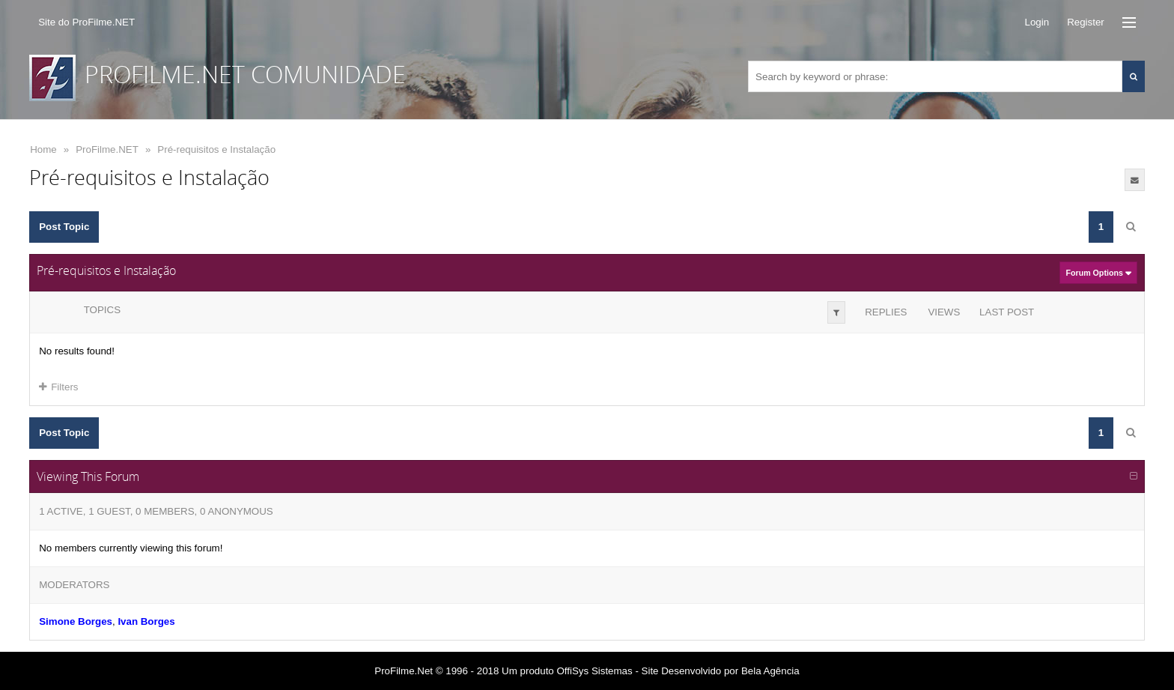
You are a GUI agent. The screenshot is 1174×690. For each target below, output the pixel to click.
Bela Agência (770, 671)
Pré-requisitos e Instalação (216, 149)
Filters (58, 387)
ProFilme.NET (107, 149)
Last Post (1006, 312)
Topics (102, 309)
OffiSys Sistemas (594, 671)
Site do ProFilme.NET (86, 22)
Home (43, 149)
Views (944, 312)
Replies (886, 312)
